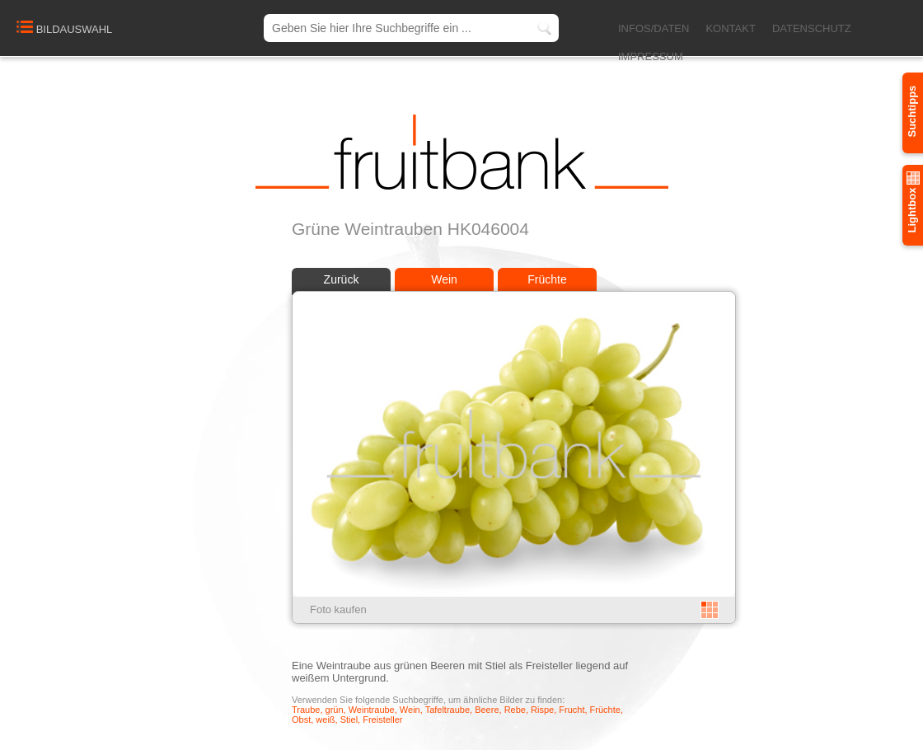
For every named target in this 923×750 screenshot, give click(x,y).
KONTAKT (730, 28)
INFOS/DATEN (653, 28)
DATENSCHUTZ (811, 28)
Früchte (546, 279)
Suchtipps (912, 112)
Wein (444, 279)
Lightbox (912, 202)
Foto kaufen (338, 609)
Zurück (341, 279)
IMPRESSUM (650, 56)
